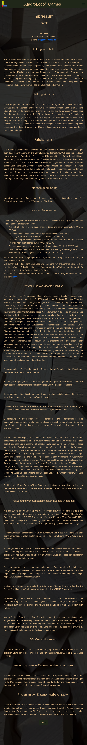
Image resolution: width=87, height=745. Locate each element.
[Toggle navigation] (83, 4)
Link (15, 277)
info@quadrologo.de (47, 40)
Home (43, 722)
